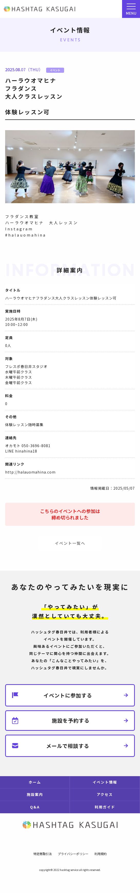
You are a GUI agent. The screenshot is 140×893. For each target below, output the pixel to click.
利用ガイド (105, 806)
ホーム (35, 782)
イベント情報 (105, 782)
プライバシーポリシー (73, 853)
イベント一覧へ (70, 543)
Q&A (35, 806)
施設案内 (35, 794)
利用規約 (100, 853)
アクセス (105, 794)
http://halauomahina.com (30, 472)
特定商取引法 (42, 853)
